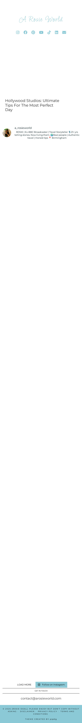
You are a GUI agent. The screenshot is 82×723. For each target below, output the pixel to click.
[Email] (64, 32)
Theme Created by (41, 719)
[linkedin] (56, 32)
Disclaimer (27, 711)
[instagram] (17, 32)
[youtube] (41, 32)
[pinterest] (33, 32)
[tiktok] (49, 32)
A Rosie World (41, 19)
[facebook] (25, 32)
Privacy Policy (47, 711)
